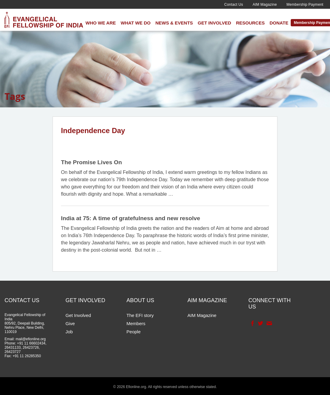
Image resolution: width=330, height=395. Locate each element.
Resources (250, 22)
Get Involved (214, 22)
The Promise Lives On (91, 162)
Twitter (260, 323)
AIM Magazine (265, 4)
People (134, 331)
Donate (279, 22)
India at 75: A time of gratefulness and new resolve (130, 218)
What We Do (135, 22)
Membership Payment (304, 4)
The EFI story (140, 315)
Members (136, 323)
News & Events (174, 22)
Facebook (251, 323)
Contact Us (233, 4)
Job (69, 331)
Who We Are (101, 22)
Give (70, 323)
